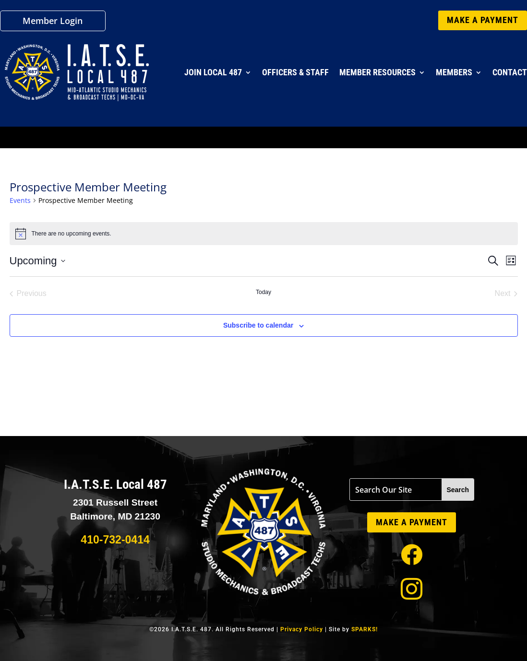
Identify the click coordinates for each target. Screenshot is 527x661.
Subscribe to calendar (258, 325)
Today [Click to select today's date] (263, 292)
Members (454, 72)
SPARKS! (364, 629)
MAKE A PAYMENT (482, 20)
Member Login (53, 21)
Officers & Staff (295, 72)
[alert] (264, 233)
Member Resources (377, 72)
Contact (509, 72)
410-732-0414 (115, 539)
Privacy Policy (301, 629)
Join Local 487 (213, 72)
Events (20, 200)
